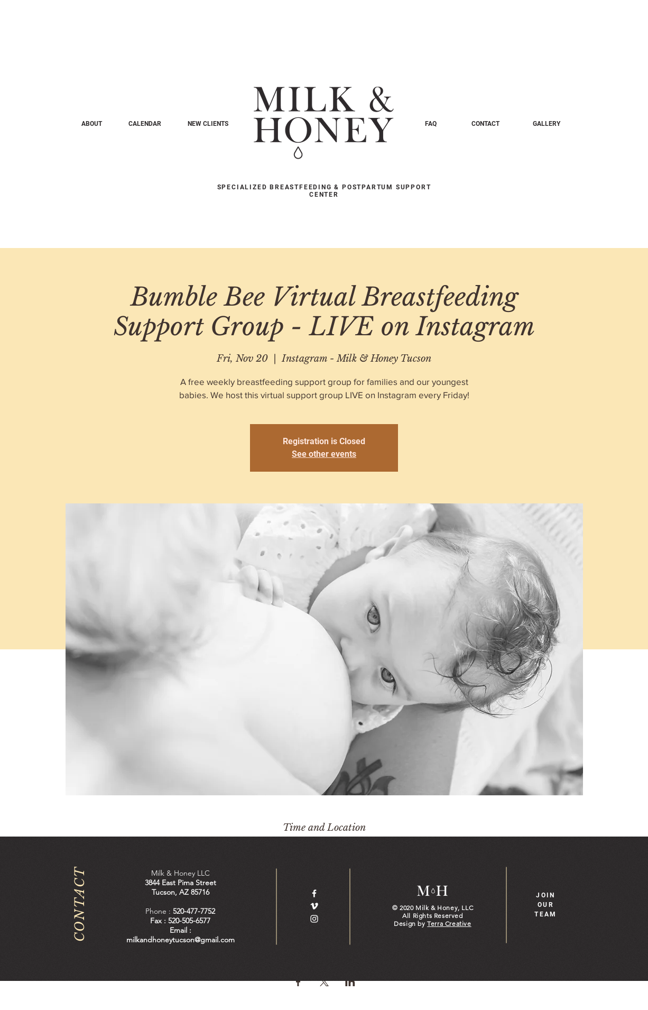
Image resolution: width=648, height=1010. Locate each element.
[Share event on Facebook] (298, 982)
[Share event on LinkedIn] (350, 982)
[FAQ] (430, 124)
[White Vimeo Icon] (314, 906)
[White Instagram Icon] (314, 919)
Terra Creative (449, 924)
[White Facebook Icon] (314, 893)
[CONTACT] (485, 124)
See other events (324, 454)
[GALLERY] (546, 124)
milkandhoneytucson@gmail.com (180, 939)
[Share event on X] (324, 982)
